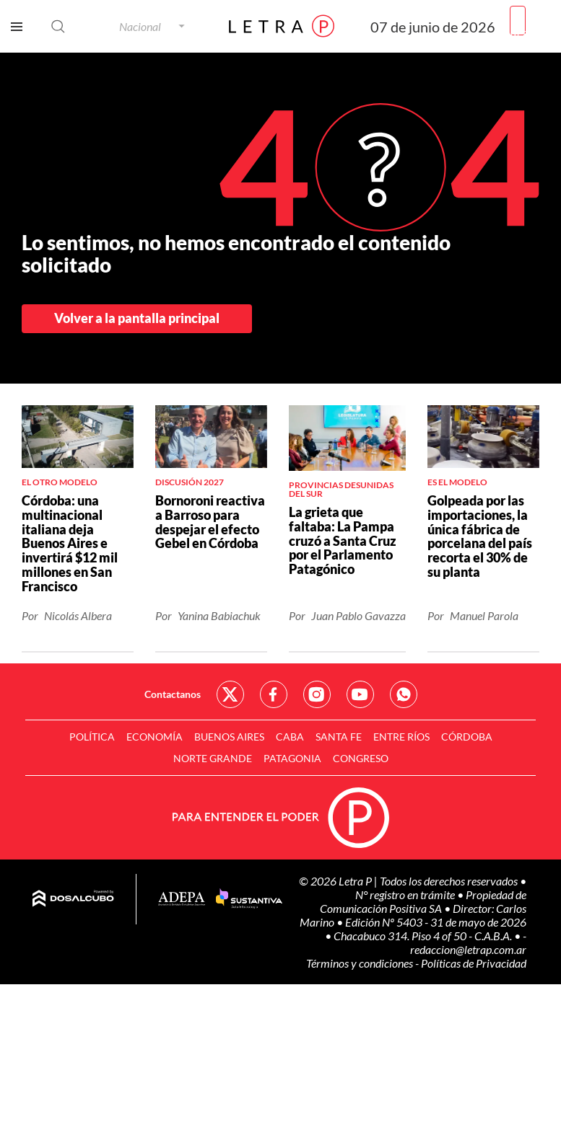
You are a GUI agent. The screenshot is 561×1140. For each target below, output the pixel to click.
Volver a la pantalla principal (136, 318)
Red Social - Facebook (274, 694)
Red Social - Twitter (230, 694)
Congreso (360, 758)
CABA (290, 736)
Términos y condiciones (360, 963)
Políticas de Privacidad (473, 963)
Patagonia (292, 758)
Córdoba (466, 736)
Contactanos (172, 694)
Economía (154, 736)
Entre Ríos (401, 736)
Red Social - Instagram (317, 694)
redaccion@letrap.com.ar (468, 949)
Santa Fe (339, 736)
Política (92, 736)
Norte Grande (212, 758)
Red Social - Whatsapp (404, 694)
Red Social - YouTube (360, 694)
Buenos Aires (229, 736)
